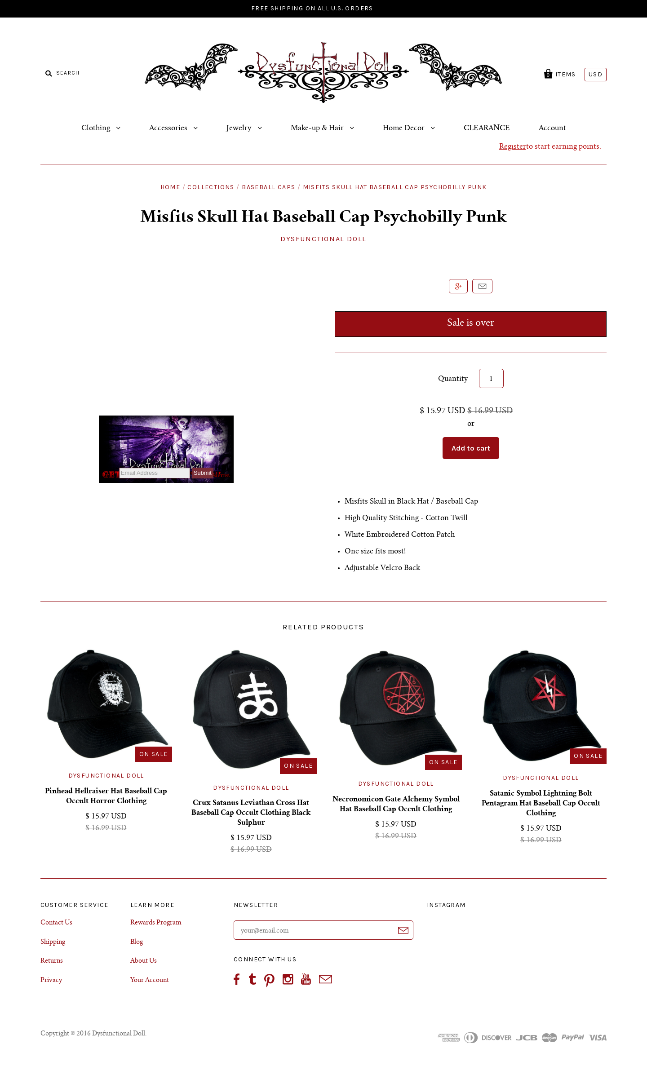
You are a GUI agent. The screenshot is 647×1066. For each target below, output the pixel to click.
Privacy (51, 981)
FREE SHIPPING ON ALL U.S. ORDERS (312, 8)
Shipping (52, 942)
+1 (458, 286)
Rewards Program (156, 923)
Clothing (96, 128)
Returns (51, 961)
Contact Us (56, 923)
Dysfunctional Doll (106, 775)
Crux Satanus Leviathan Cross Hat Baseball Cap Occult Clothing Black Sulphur (250, 813)
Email (482, 286)
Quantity (453, 379)
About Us (143, 961)
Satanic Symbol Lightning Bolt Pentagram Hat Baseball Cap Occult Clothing (541, 803)
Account (552, 128)
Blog (136, 942)
